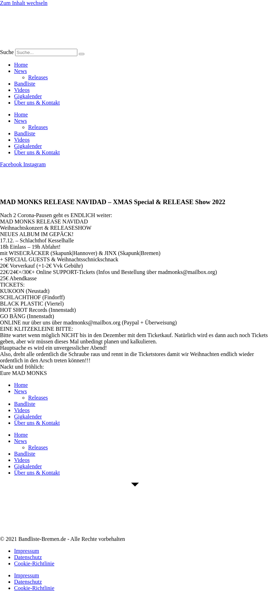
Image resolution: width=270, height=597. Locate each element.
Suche (7, 52)
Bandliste (24, 84)
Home (21, 65)
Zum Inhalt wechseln (23, 3)
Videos (22, 90)
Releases (38, 77)
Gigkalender (28, 96)
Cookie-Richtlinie (34, 563)
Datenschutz (28, 557)
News (20, 71)
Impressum (26, 551)
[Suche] (81, 54)
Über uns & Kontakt (37, 103)
